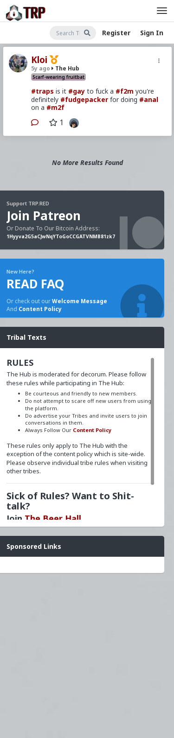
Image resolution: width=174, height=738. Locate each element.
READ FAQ (35, 283)
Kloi (39, 60)
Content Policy (40, 309)
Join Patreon (43, 215)
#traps (42, 91)
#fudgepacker (84, 99)
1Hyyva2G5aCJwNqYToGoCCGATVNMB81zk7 (60, 236)
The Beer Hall (53, 518)
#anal (148, 99)
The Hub (65, 68)
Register (116, 32)
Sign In (151, 32)
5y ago (40, 68)
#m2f (55, 107)
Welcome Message (79, 301)
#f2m (125, 91)
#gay (76, 91)
